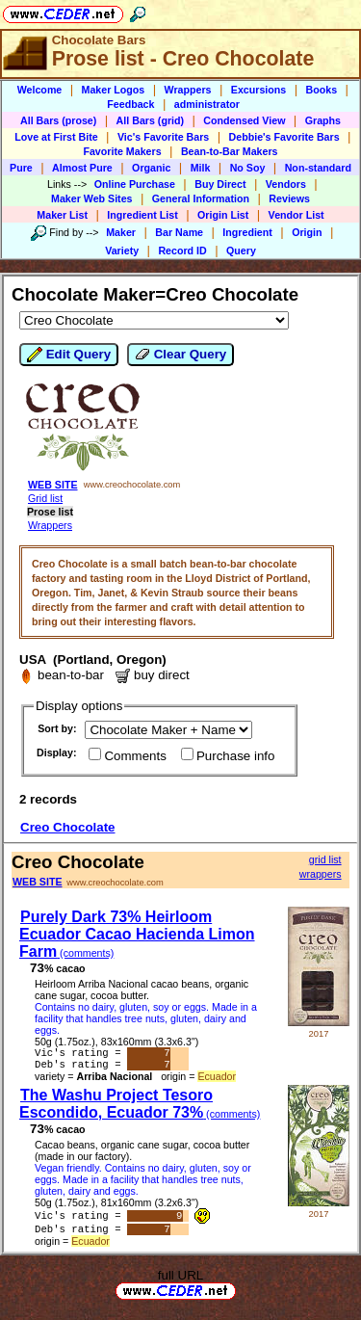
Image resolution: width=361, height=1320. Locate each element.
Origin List (222, 215)
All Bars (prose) (58, 120)
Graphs (323, 120)
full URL (180, 1281)
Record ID (182, 250)
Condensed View (244, 120)
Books (322, 89)
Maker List (62, 215)
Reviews (289, 198)
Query (241, 250)
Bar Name (179, 232)
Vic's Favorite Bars (163, 137)
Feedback (130, 104)
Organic (151, 167)
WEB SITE (53, 484)
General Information (200, 198)
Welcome (40, 89)
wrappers (320, 874)
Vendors (286, 184)
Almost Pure (82, 167)
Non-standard (318, 167)
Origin (307, 232)
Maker (121, 232)
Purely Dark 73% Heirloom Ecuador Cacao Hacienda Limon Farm (137, 934)
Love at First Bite (55, 137)
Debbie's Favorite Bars (284, 137)
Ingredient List (142, 215)
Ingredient (247, 232)
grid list (325, 859)
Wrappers (188, 89)
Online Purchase (134, 184)
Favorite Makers (122, 151)
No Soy (248, 167)
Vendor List (296, 215)
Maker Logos (113, 89)
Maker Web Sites (92, 198)
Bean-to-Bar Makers (229, 151)
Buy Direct (219, 184)
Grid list (45, 498)
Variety (122, 250)
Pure (21, 167)
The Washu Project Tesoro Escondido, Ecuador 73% (139, 1107)
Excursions (258, 89)
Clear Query (180, 354)
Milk (201, 167)
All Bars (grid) (150, 120)
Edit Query (69, 354)
